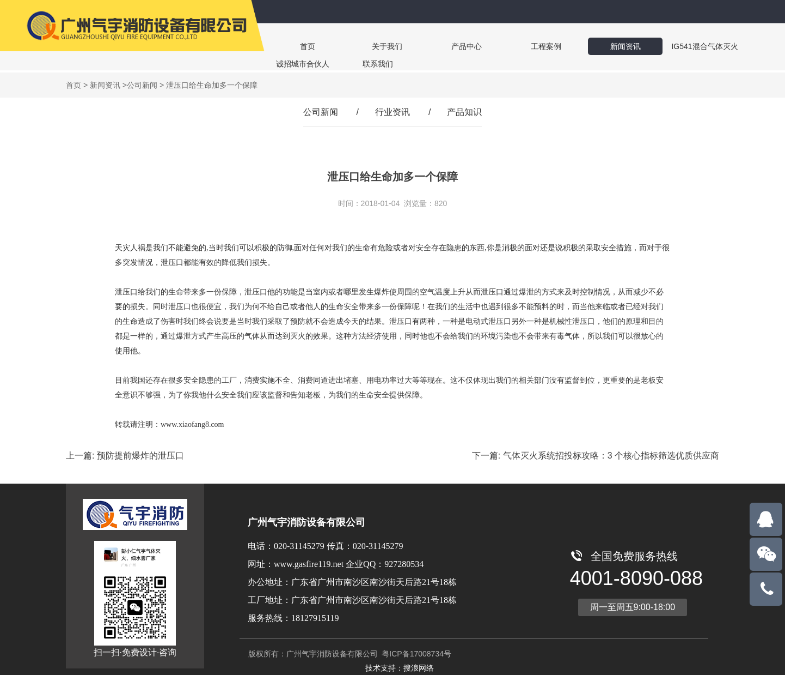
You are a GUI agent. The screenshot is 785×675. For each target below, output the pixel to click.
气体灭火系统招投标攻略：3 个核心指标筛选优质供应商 (611, 455)
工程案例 (499, 46)
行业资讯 (392, 112)
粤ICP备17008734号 (415, 653)
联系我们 (300, 63)
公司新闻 (142, 85)
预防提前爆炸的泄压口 (140, 455)
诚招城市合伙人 (701, 46)
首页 (300, 46)
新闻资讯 (566, 46)
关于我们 (366, 46)
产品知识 (464, 112)
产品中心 (433, 46)
